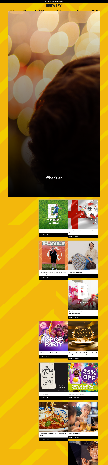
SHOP (12, 10)
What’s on (58, 10)
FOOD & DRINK (40, 10)
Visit (78, 10)
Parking (95, 10)
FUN (24, 10)
